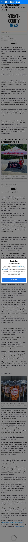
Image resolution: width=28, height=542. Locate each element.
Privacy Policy (5, 269)
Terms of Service (20, 266)
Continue (14, 280)
